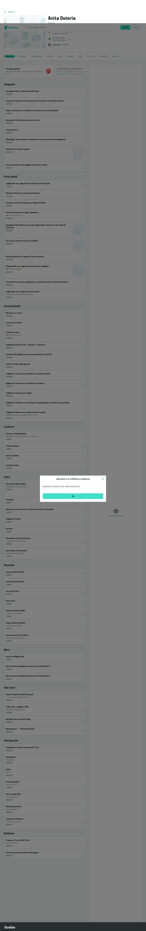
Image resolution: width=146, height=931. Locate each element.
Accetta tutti (108, 922)
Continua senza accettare (108, 916)
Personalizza (108, 909)
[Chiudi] (102, 455)
